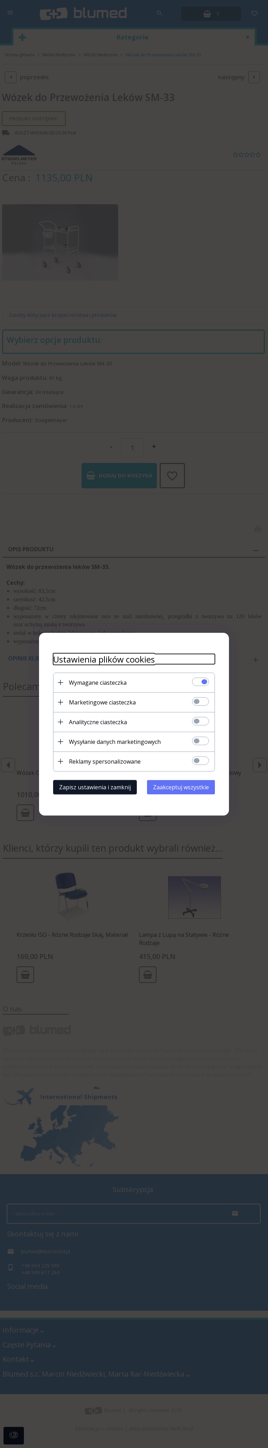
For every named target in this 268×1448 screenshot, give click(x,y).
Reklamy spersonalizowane (105, 761)
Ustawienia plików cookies (104, 659)
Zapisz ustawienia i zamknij (95, 787)
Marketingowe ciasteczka (102, 702)
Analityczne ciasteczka (98, 722)
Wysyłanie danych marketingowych (115, 741)
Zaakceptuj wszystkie (181, 787)
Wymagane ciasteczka (98, 682)
